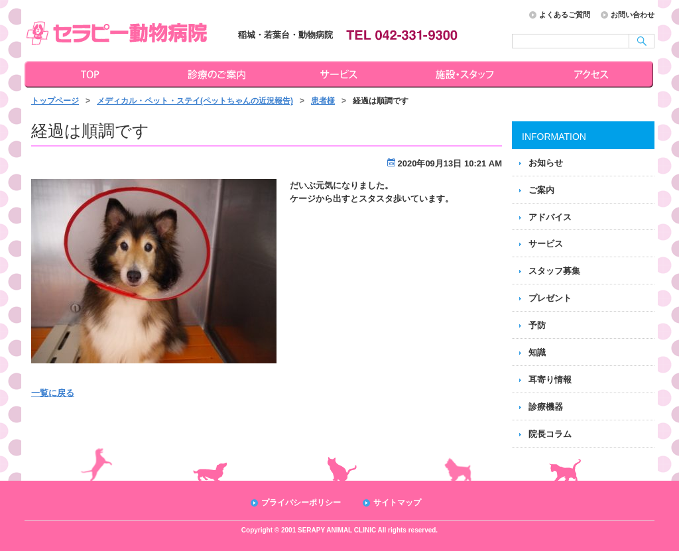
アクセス (593, 74)
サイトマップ (397, 502)
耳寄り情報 (550, 380)
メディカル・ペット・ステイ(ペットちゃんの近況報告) (195, 100)
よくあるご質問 (564, 15)
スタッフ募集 (554, 271)
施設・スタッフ (467, 74)
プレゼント (550, 298)
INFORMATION (554, 136)
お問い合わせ (632, 15)
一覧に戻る (52, 393)
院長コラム (550, 434)
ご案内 (541, 190)
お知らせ (545, 163)
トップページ (87, 74)
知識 (537, 352)
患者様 (323, 100)
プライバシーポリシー (301, 502)
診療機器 (545, 407)
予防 (537, 325)
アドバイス (550, 217)
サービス (341, 74)
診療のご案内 (215, 74)
